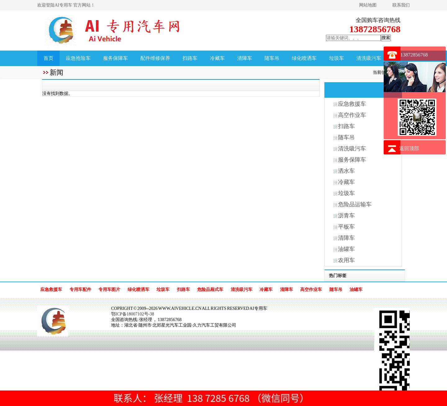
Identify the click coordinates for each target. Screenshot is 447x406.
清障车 (244, 58)
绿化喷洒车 (304, 58)
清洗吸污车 (368, 58)
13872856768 (414, 54)
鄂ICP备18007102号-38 (132, 314)
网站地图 (368, 5)
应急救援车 (352, 104)
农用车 (346, 260)
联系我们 (401, 5)
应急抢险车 (78, 58)
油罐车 (346, 249)
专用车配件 (80, 289)
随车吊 (271, 58)
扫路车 (190, 58)
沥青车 (346, 215)
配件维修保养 (155, 58)
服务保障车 (115, 58)
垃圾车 (336, 58)
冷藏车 (217, 58)
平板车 (346, 227)
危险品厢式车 (210, 289)
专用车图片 (109, 289)
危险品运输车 (355, 204)
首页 (48, 58)
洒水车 (346, 171)
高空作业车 (352, 115)
